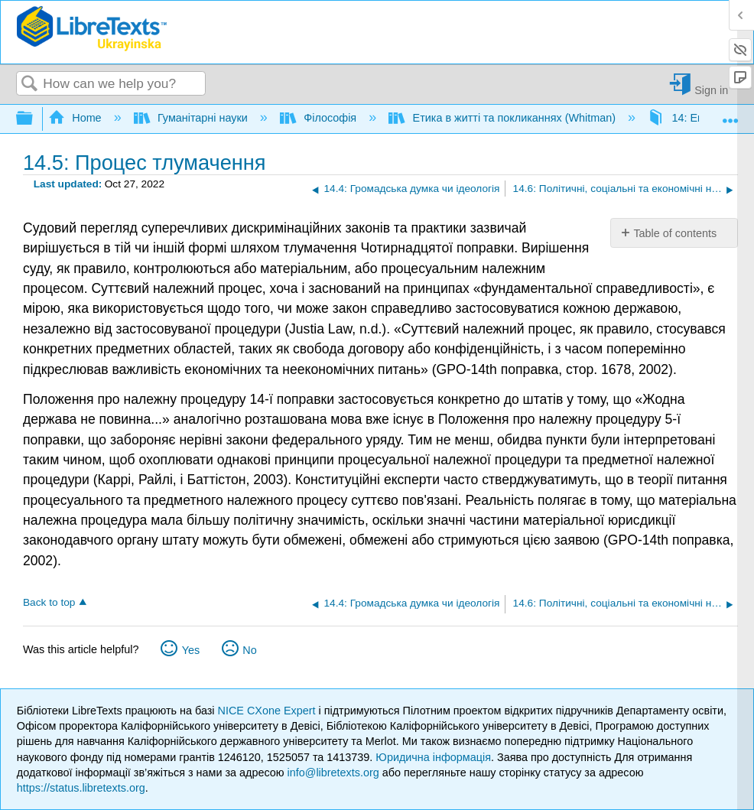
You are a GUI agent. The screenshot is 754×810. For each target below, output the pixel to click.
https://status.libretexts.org (81, 788)
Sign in (711, 90)
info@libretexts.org (333, 772)
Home (76, 118)
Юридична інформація (433, 757)
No (249, 650)
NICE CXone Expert (268, 710)
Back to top (49, 602)
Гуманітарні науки (192, 118)
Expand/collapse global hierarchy (34, 118)
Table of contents (675, 233)
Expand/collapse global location (730, 114)
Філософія (319, 118)
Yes (191, 650)
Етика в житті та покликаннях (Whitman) (503, 118)
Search (30, 84)
